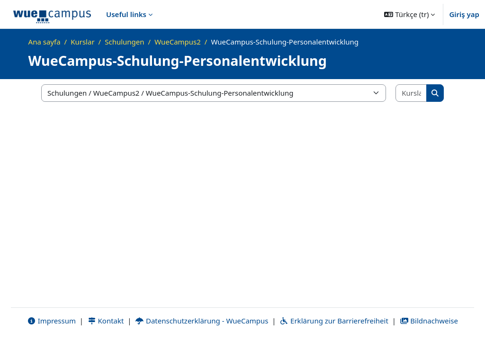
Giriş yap (464, 14)
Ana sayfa (44, 41)
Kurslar (82, 41)
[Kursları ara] (411, 93)
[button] (409, 14)
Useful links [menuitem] (126, 14)
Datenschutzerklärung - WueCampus (201, 320)
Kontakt (105, 320)
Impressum (51, 320)
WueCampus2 (177, 41)
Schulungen (124, 41)
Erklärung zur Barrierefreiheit (333, 320)
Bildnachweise (429, 320)
